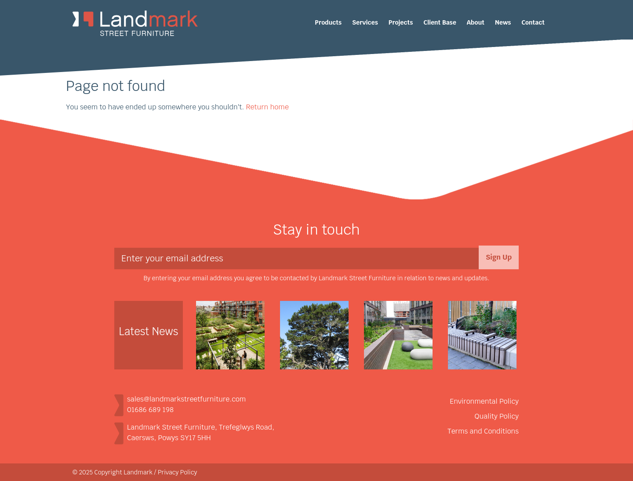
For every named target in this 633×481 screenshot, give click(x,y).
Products (328, 22)
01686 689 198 (150, 409)
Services (365, 22)
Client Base (439, 22)
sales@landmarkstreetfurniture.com (186, 399)
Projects (401, 22)
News (503, 22)
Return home (267, 107)
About (475, 22)
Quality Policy (497, 416)
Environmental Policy (484, 401)
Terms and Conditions (483, 431)
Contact (533, 22)
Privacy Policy (177, 472)
